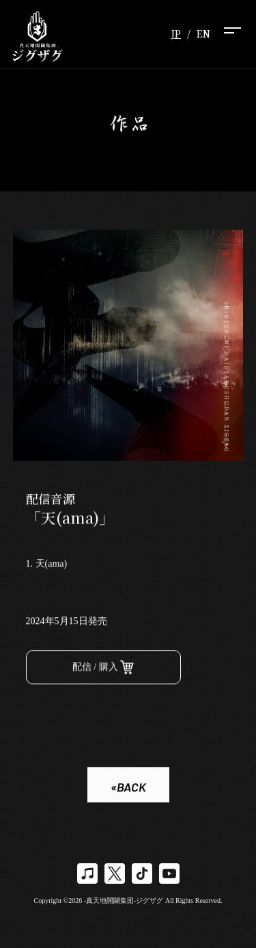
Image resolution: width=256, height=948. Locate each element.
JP (176, 33)
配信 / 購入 (103, 669)
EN (203, 33)
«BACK (128, 788)
